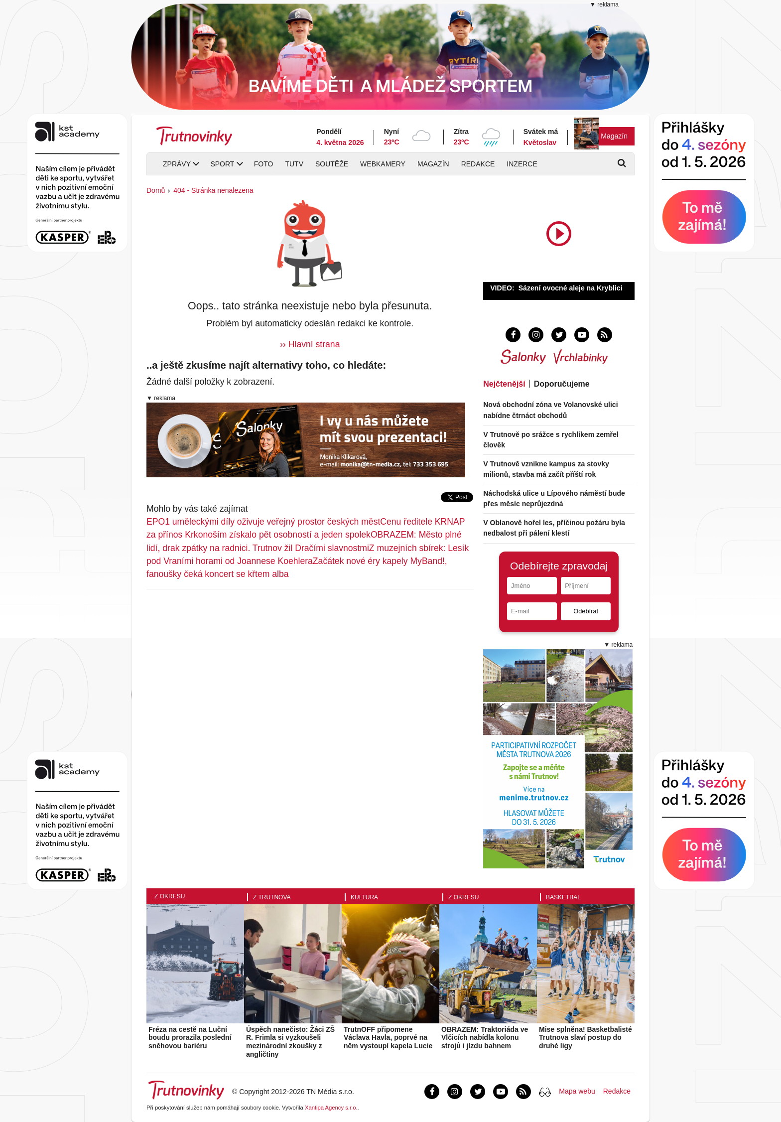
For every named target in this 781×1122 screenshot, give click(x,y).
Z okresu (169, 896)
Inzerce (522, 164)
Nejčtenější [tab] (504, 384)
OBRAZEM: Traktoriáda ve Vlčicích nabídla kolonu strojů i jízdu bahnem (484, 1037)
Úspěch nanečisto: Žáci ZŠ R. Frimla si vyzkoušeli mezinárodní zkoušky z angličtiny (290, 1041)
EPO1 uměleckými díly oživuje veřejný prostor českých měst (263, 522)
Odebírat (585, 611)
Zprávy (177, 164)
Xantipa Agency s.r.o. (331, 1108)
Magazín (614, 136)
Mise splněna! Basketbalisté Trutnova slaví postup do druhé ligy (585, 1037)
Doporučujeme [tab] (562, 384)
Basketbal (563, 897)
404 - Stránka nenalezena (213, 190)
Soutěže (331, 164)
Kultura (364, 897)
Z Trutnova (272, 897)
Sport (222, 164)
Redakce (478, 164)
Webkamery (382, 164)
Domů (155, 190)
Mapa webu (577, 1091)
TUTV (294, 164)
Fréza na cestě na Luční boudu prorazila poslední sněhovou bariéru (189, 1037)
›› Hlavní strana (310, 344)
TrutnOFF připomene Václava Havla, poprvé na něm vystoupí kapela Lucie (388, 1037)
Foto (263, 164)
